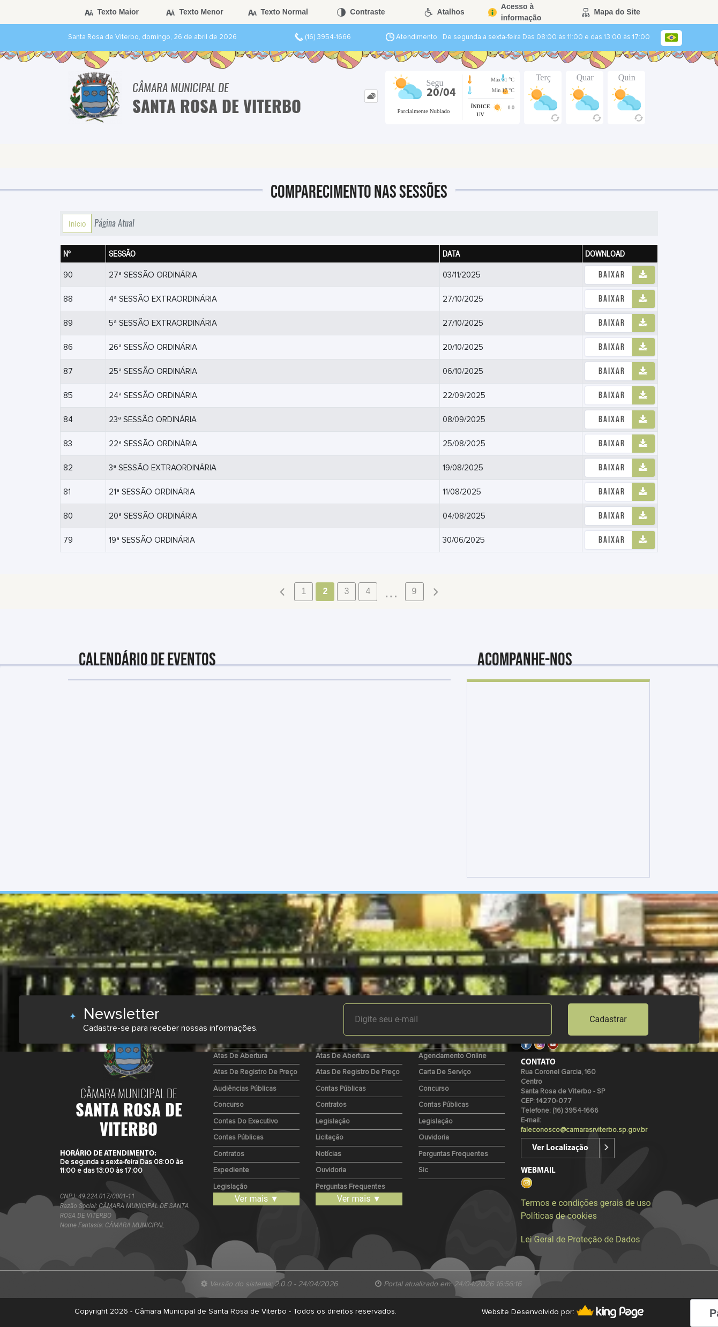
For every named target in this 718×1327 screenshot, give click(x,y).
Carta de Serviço (444, 1072)
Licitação (329, 1137)
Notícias (328, 1154)
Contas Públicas (238, 1137)
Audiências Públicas (244, 1088)
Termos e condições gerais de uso (586, 1203)
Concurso (228, 1104)
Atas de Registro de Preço (255, 1072)
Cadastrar (608, 1019)
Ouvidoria (331, 1170)
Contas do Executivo (245, 1121)
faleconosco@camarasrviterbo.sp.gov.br (584, 1130)
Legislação (230, 1186)
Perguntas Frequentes (350, 1186)
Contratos (228, 1154)
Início (77, 223)
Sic (423, 1170)
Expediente (231, 1170)
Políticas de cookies (559, 1216)
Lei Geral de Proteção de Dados (580, 1239)
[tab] (371, 96)
